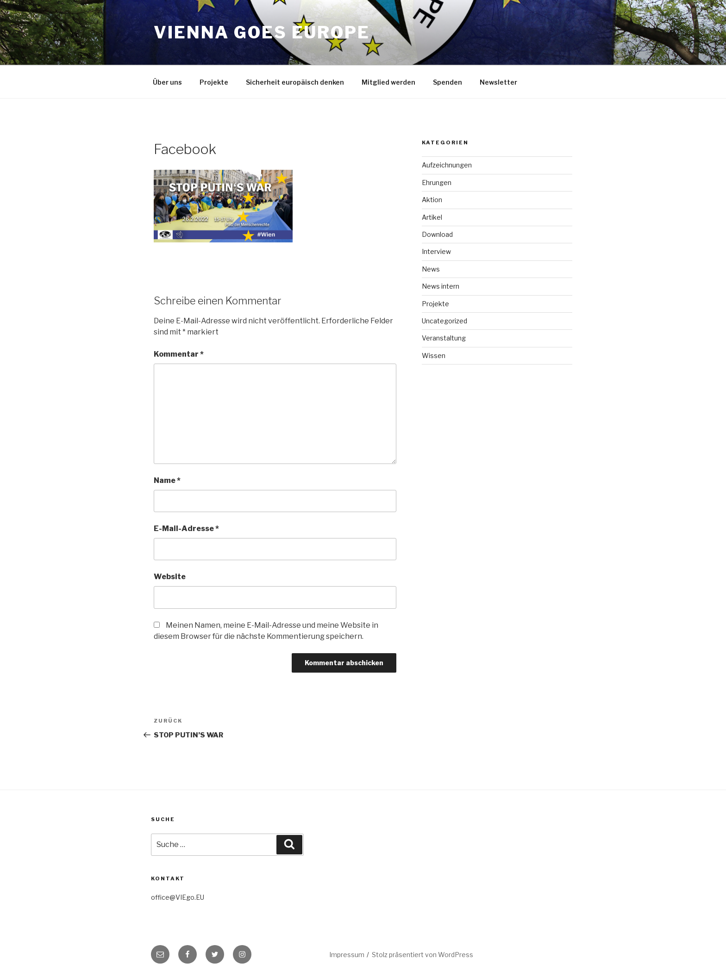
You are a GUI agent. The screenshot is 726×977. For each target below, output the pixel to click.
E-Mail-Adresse (186, 528)
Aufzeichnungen (447, 165)
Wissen (433, 355)
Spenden (447, 82)
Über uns (167, 82)
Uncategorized (444, 321)
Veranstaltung (444, 338)
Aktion (432, 200)
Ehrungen (436, 182)
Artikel (432, 217)
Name (167, 480)
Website (170, 576)
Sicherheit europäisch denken (295, 82)
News (431, 269)
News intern (440, 286)
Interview (436, 251)
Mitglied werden (388, 82)
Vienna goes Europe (262, 32)
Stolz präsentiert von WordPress (422, 954)
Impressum (346, 954)
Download (437, 234)
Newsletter (498, 82)
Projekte (214, 82)
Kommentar (179, 354)
